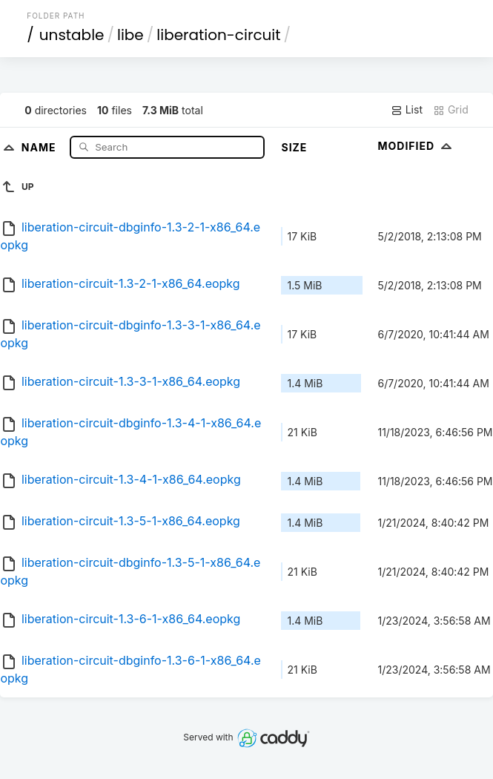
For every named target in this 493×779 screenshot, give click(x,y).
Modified (416, 145)
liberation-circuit (218, 34)
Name (40, 146)
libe (130, 34)
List (407, 109)
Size (294, 147)
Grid (451, 109)
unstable (72, 34)
